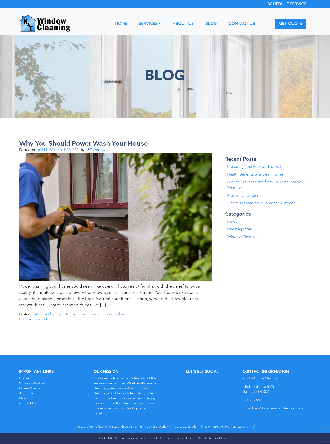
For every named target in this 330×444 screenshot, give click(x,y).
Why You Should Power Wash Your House (83, 143)
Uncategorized (239, 229)
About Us (183, 23)
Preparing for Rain (242, 195)
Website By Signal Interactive (214, 437)
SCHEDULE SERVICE (286, 3)
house (96, 314)
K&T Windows (96, 150)
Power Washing (31, 388)
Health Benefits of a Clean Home (255, 174)
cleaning (83, 314)
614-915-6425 (253, 400)
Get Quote (290, 23)
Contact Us (241, 23)
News (232, 221)
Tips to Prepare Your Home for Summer (261, 203)
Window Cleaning (47, 314)
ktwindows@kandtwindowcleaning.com (273, 408)
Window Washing (32, 383)
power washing (114, 314)
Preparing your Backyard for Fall (254, 166)
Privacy (167, 437)
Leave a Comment (33, 319)
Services (148, 23)
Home (121, 23)
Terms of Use (184, 437)
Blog (211, 23)
